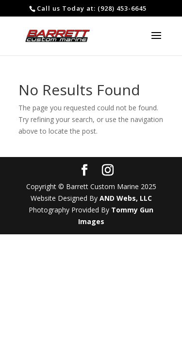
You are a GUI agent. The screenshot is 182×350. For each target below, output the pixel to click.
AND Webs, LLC (125, 198)
